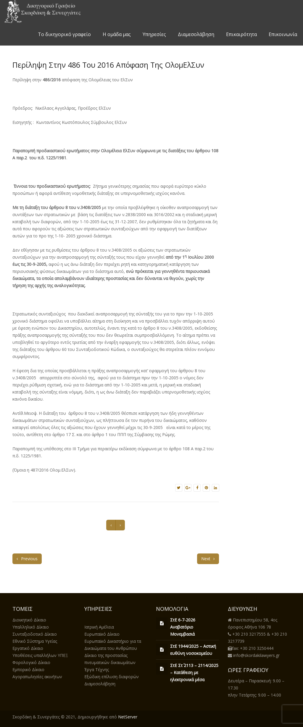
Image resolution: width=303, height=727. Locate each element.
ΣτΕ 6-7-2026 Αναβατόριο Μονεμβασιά (182, 627)
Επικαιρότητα (241, 34)
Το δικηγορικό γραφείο (64, 34)
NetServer (127, 717)
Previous (27, 558)
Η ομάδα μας (117, 34)
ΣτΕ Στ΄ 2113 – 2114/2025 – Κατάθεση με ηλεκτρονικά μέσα (194, 672)
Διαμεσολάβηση (196, 34)
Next (208, 558)
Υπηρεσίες (154, 34)
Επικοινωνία (283, 34)
